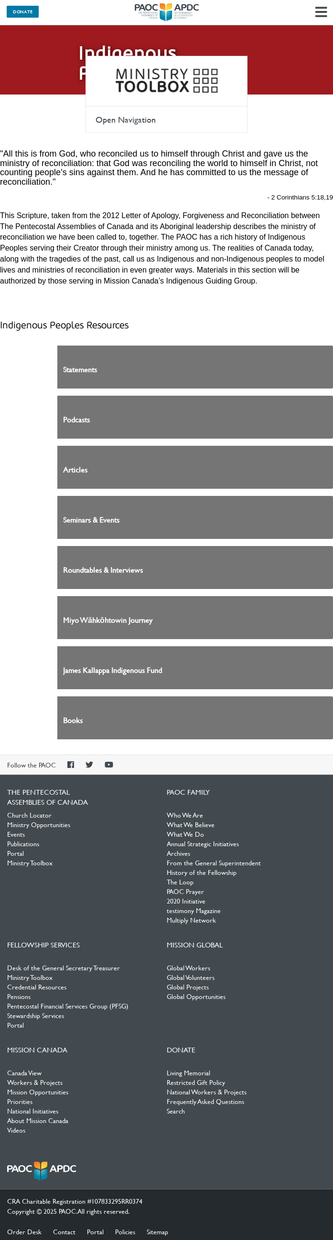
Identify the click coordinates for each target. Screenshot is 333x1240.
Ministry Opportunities (38, 824)
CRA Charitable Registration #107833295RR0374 (74, 1201)
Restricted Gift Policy (196, 1082)
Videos (16, 1129)
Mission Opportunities (37, 1091)
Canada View (24, 1072)
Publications (23, 843)
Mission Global (195, 944)
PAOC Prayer (185, 891)
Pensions (19, 996)
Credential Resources (36, 986)
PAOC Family (188, 792)
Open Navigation (126, 120)
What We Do (185, 834)
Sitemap (157, 1231)
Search (176, 1110)
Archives (178, 853)
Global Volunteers (191, 977)
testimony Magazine (194, 910)
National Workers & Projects (207, 1091)
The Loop (180, 881)
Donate (22, 11)
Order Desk (24, 1231)
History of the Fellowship (201, 872)
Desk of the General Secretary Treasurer (63, 967)
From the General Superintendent (214, 862)
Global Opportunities (196, 996)
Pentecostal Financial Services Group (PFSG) (68, 1005)
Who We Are (185, 814)
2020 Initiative (186, 900)
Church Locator (29, 814)
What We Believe (191, 824)
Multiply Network (191, 919)
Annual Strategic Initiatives (203, 843)
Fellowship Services (43, 944)
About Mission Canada (37, 1120)
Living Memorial (188, 1072)
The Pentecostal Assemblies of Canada (167, 12)
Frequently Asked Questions (205, 1101)
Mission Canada (37, 1049)
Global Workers (188, 967)
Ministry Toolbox (166, 81)
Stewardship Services (35, 1015)
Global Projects (188, 986)
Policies (125, 1231)
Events (16, 834)
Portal (15, 853)
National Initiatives (32, 1110)
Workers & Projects (35, 1082)
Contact (64, 1231)
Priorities (19, 1101)
